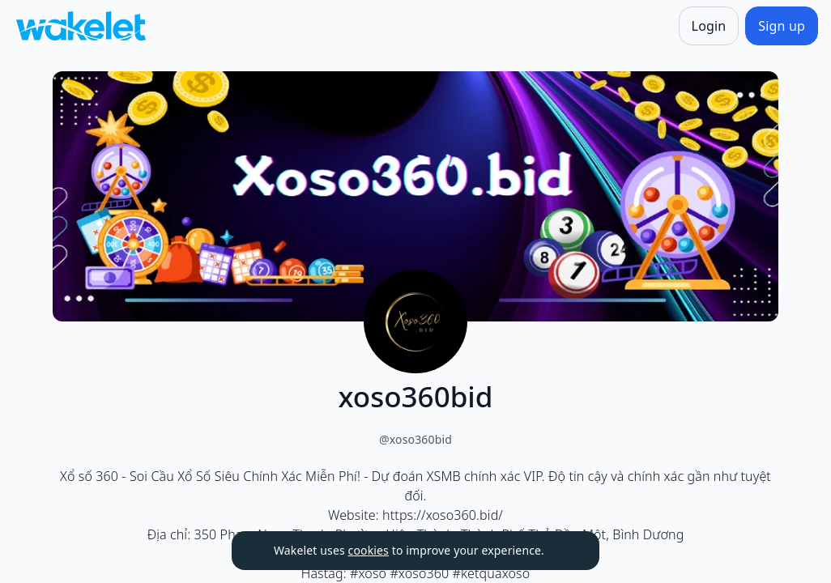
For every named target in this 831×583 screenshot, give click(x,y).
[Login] (709, 25)
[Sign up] (781, 25)
